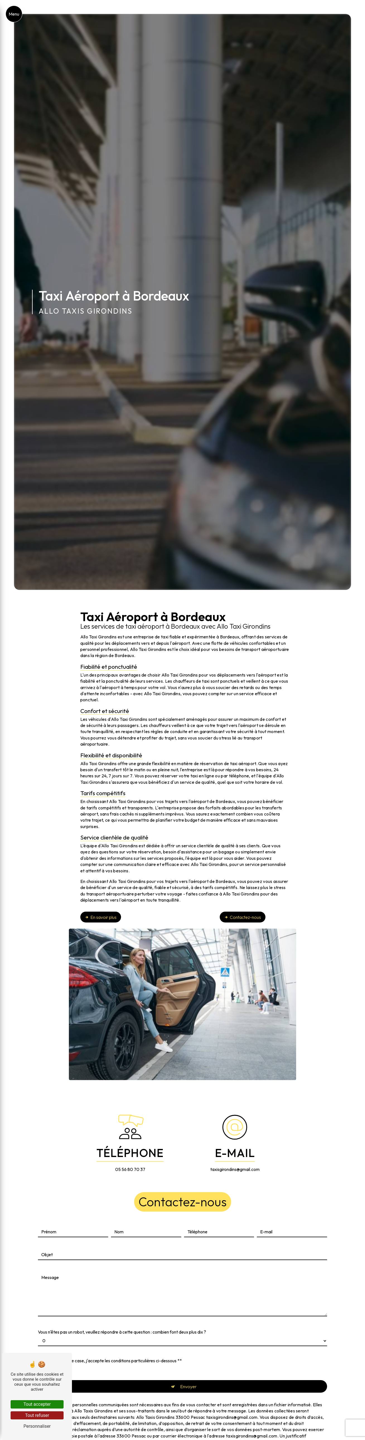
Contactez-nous (242, 917)
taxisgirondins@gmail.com (235, 1169)
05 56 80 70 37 (130, 1169)
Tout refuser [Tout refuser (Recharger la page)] (37, 1415)
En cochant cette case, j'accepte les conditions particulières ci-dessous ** (111, 1355)
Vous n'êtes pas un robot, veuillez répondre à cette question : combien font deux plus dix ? (122, 1326)
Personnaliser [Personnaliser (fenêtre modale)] (37, 1426)
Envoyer (188, 1381)
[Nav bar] (14, 14)
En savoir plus (101, 917)
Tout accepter (37, 1404)
